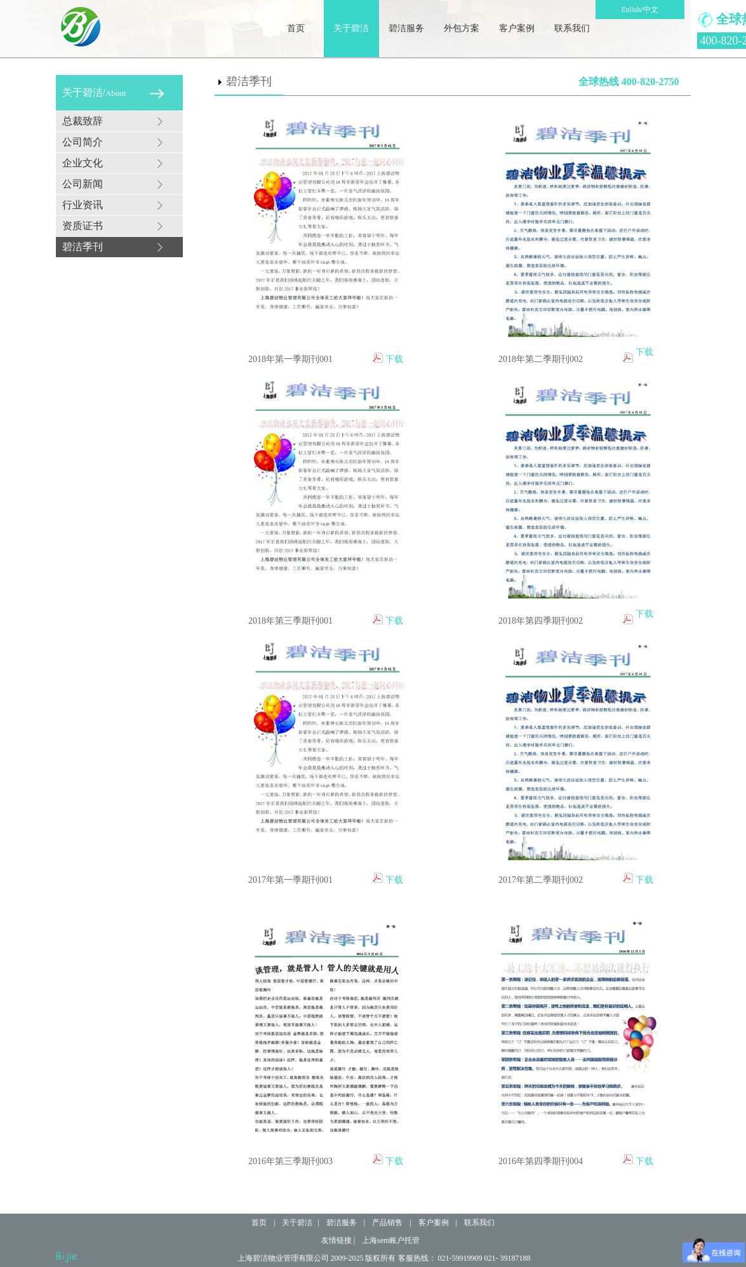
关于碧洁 (351, 28)
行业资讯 (82, 204)
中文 (650, 9)
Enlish (631, 9)
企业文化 (82, 163)
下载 (394, 359)
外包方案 (461, 28)
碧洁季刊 (82, 246)
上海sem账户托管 (391, 1240)
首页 (296, 28)
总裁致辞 (82, 121)
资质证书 (82, 225)
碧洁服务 (406, 28)
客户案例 (517, 28)
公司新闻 (82, 183)
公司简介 (82, 142)
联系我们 (572, 28)
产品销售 (387, 1222)
